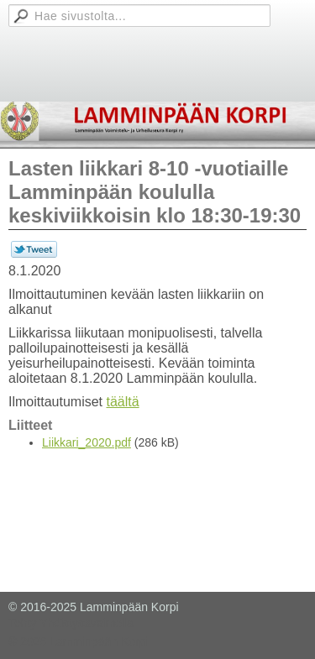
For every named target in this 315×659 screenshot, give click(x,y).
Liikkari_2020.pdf (86, 442)
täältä (122, 402)
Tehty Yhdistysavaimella (71, 623)
